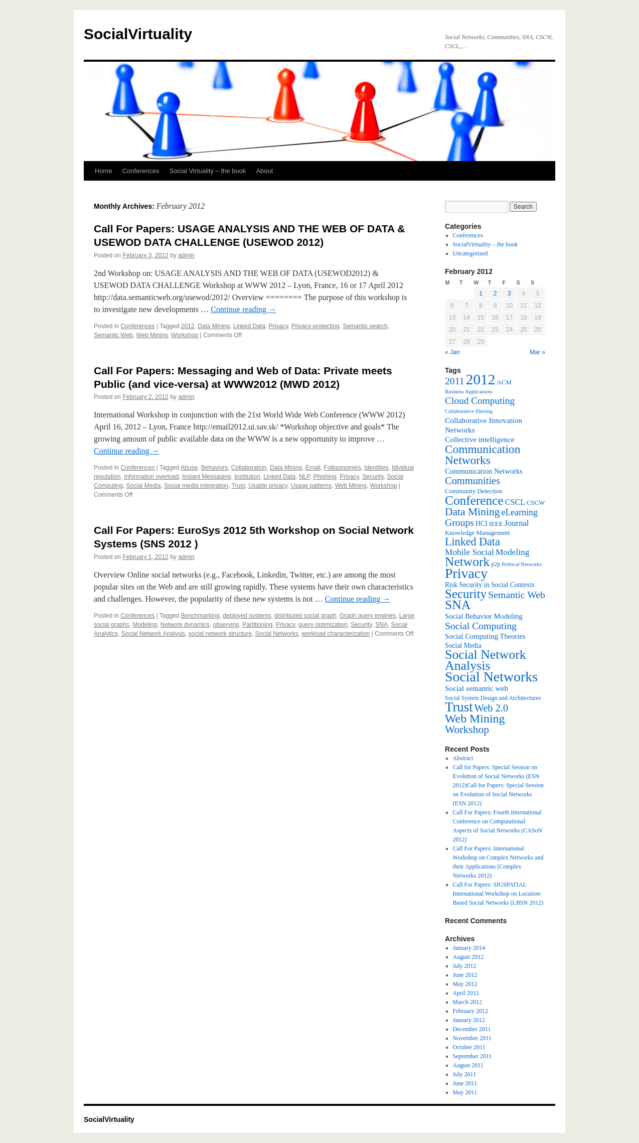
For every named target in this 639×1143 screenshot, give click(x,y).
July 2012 (464, 965)
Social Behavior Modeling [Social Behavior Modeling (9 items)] (484, 616)
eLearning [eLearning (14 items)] (519, 512)
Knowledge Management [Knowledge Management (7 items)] (477, 532)
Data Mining (214, 326)
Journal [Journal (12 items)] (517, 523)
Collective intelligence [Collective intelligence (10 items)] (480, 439)
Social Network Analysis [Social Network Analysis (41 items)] (485, 660)
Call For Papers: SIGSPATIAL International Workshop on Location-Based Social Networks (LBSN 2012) (498, 893)
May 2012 (465, 983)
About (264, 171)
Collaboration (249, 467)
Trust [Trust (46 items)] (459, 707)
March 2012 (467, 1002)
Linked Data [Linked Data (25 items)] (472, 541)
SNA (381, 624)
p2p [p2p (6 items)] (495, 563)
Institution (247, 476)
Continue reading (243, 309)
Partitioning (257, 624)
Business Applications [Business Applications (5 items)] (468, 391)
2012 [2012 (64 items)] (481, 379)
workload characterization (335, 633)
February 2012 (470, 1011)
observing (226, 624)
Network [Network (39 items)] (467, 561)
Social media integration (196, 485)
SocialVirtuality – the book (485, 244)
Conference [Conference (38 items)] (474, 500)
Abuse (189, 467)
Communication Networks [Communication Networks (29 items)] (482, 455)
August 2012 (468, 956)
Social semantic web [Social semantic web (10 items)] (476, 688)
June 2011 (465, 1083)
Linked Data (249, 326)
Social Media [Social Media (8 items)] (463, 645)
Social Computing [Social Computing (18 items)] (481, 625)
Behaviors (214, 467)
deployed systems (247, 615)
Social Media (143, 485)
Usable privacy (267, 485)
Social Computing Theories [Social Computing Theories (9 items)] (485, 636)
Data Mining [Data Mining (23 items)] (472, 512)
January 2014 (469, 947)
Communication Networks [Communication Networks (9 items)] (484, 471)
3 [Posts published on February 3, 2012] (509, 293)
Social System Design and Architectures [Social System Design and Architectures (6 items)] (493, 697)
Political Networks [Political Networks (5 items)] (522, 564)
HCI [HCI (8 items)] (481, 523)
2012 (188, 326)
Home (103, 171)
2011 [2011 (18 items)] (454, 380)
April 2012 (466, 992)
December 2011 (472, 1029)
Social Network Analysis (153, 633)
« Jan (452, 352)
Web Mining (152, 335)
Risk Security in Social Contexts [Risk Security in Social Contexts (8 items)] (490, 585)
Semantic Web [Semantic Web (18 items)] (516, 594)
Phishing (324, 476)
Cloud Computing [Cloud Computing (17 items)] (480, 400)
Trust (238, 485)
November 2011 (472, 1038)
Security (372, 476)
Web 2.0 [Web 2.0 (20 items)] (491, 707)
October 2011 (469, 1047)
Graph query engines (368, 615)
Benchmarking (200, 615)
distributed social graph (305, 615)
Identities (376, 467)
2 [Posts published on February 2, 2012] (495, 293)
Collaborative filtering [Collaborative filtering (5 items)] (469, 411)
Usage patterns (311, 485)
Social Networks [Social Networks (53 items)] (491, 676)
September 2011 (472, 1056)
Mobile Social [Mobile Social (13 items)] (469, 552)
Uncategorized (470, 253)
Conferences (140, 171)
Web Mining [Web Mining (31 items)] (475, 718)
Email (313, 467)
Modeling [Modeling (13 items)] (513, 552)
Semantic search (365, 326)
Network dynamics (185, 624)
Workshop (184, 335)
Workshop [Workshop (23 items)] (467, 730)
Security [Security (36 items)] (466, 594)
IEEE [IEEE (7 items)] (496, 523)
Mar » (537, 352)
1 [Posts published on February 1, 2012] (481, 293)
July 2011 (464, 1074)
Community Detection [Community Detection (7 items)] (473, 491)
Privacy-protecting (315, 326)
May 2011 (465, 1092)
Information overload (151, 476)
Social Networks (276, 633)
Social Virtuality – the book (207, 171)
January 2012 (469, 1020)
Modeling (144, 624)
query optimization (322, 624)
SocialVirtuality (138, 34)
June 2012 (465, 974)
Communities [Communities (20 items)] (472, 480)
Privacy (278, 326)
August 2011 (468, 1065)
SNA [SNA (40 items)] (457, 605)
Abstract (463, 758)
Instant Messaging (206, 476)
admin (186, 255)
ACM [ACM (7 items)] (504, 382)
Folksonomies (342, 467)
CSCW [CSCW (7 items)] (536, 502)
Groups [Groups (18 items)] (459, 522)
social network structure (220, 633)
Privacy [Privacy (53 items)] (466, 573)
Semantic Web (113, 335)
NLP (304, 476)
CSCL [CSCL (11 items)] (515, 502)
